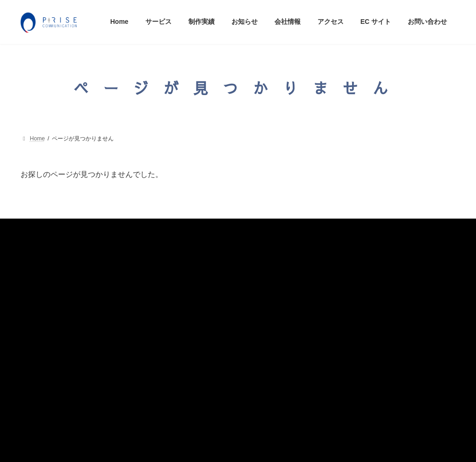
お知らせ (40, 306)
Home (36, 251)
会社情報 (40, 325)
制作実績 (40, 287)
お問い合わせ (46, 381)
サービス (40, 268)
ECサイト (41, 363)
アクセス (40, 343)
